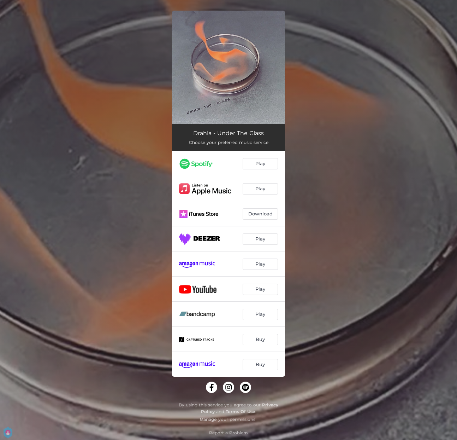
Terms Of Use (240, 411)
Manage (208, 419)
